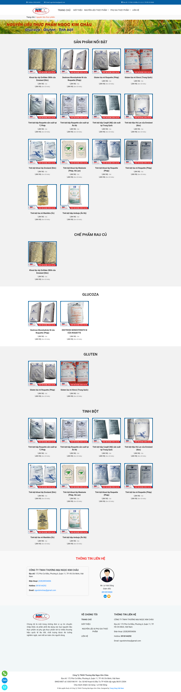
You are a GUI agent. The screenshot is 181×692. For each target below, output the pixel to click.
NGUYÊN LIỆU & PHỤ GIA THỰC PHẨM (95, 630)
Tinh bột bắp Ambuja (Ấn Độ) (74, 213)
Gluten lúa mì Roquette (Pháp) (106, 77)
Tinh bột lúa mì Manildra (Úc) (42, 213)
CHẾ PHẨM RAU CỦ (90, 234)
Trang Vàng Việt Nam (117, 688)
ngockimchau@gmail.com (45, 590)
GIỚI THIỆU (77, 10)
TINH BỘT (90, 411)
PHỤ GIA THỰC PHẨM (119, 10)
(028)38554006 (44, 581)
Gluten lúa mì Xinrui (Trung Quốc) (138, 77)
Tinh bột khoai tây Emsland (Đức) (42, 168)
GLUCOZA (90, 294)
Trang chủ (30, 17)
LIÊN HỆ (135, 10)
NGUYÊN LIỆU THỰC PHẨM (95, 10)
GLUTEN (90, 354)
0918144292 (41, 586)
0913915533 (107, 592)
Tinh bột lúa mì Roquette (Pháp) (138, 168)
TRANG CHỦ (64, 10)
